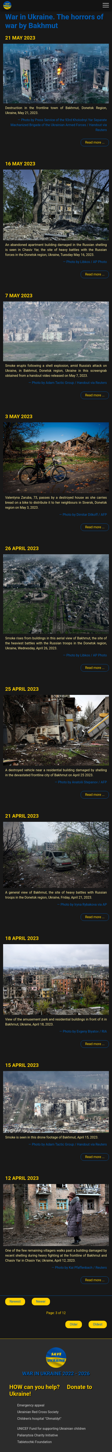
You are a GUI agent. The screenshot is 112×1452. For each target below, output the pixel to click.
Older (74, 1324)
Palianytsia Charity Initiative (37, 1435)
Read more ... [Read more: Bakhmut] (95, 142)
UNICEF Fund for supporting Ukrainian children (51, 1429)
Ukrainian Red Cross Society (37, 1412)
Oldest (97, 1324)
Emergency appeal (30, 1405)
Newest (15, 1301)
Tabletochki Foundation (34, 1442)
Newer (41, 1301)
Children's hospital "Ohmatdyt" (39, 1419)
